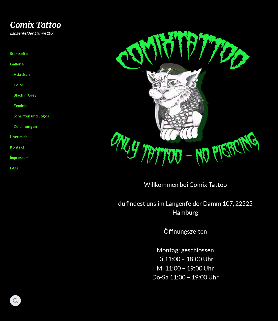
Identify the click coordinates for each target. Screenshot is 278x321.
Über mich (19, 136)
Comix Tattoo (35, 25)
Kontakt (17, 147)
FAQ (14, 168)
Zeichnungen (25, 126)
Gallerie (17, 64)
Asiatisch (22, 74)
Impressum (19, 157)
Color (18, 85)
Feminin (21, 105)
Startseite (19, 53)
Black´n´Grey (25, 95)
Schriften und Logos (31, 116)
